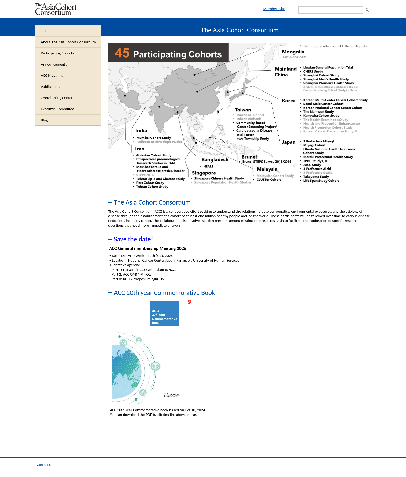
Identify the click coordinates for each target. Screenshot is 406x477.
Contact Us (45, 465)
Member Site (274, 8)
